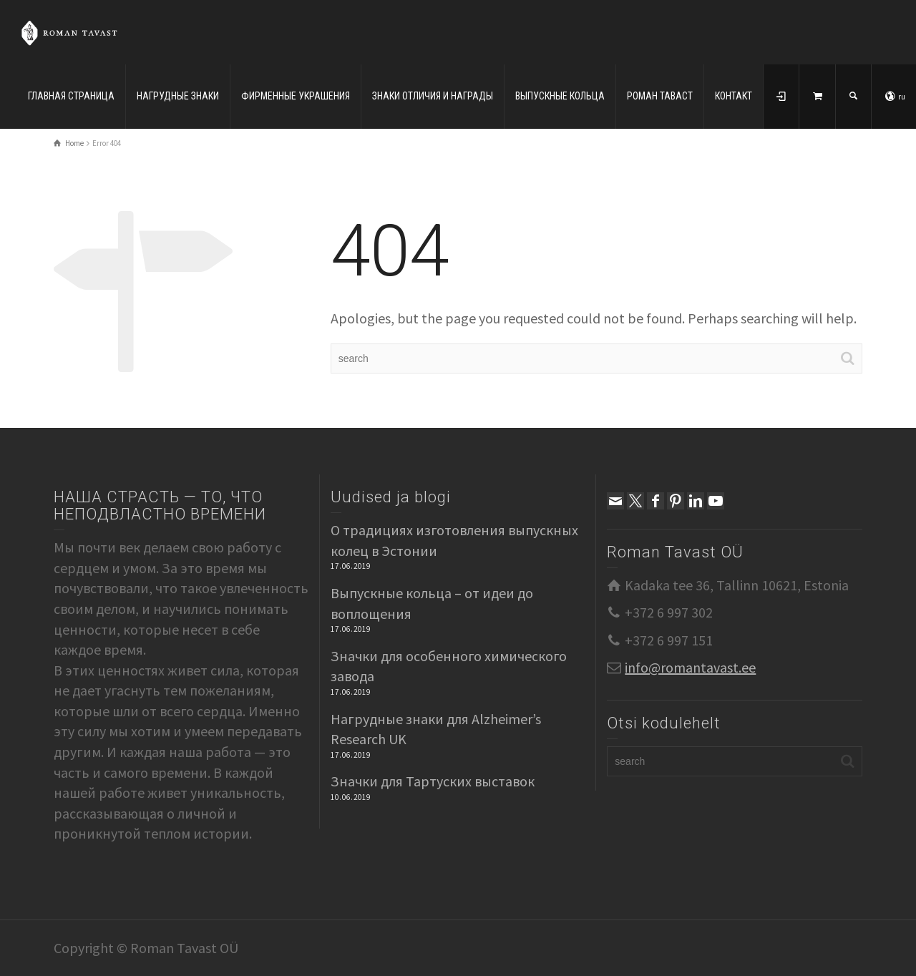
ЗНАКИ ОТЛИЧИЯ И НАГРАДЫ (432, 96)
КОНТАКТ (733, 96)
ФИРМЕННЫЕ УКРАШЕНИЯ (295, 96)
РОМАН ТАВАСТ (660, 96)
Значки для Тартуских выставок (433, 781)
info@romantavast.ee (690, 667)
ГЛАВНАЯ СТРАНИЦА (71, 96)
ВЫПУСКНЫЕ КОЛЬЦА (560, 96)
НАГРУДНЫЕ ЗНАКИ (178, 96)
